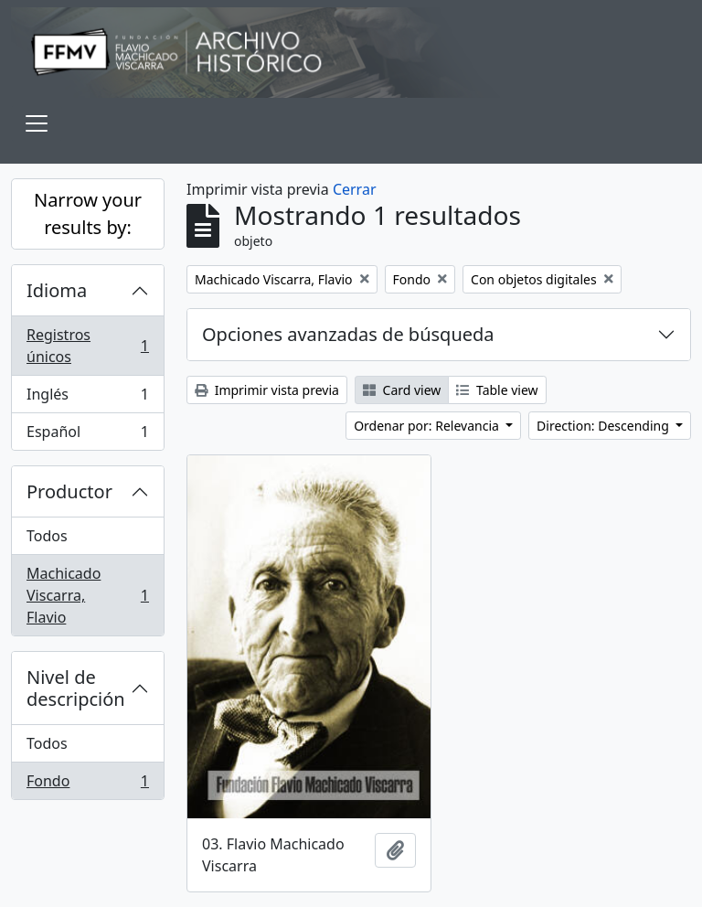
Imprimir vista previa (267, 390)
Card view (402, 390)
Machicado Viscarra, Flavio (87, 595)
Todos (47, 536)
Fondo (87, 784)
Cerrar (355, 189)
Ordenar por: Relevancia (428, 425)
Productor (69, 491)
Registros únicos (87, 346)
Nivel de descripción (76, 688)
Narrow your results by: (88, 213)
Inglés (87, 398)
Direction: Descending (604, 425)
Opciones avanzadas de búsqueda (348, 334)
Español (87, 435)
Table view (496, 390)
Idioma (57, 290)
